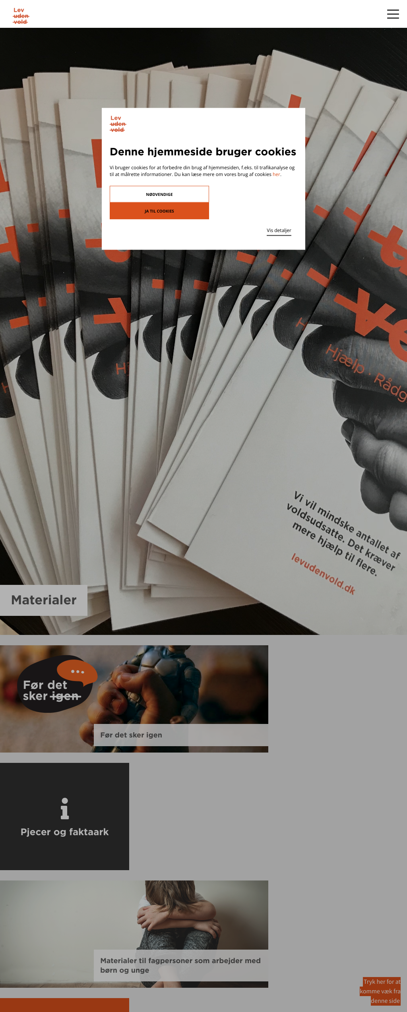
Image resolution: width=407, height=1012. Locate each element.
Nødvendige (159, 194)
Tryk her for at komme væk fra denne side (380, 991)
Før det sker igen (131, 735)
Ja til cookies (159, 210)
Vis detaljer (279, 229)
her (276, 174)
